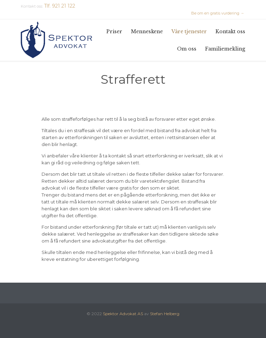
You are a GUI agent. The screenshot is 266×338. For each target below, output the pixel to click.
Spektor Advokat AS (123, 313)
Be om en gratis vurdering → (217, 13)
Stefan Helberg (164, 313)
